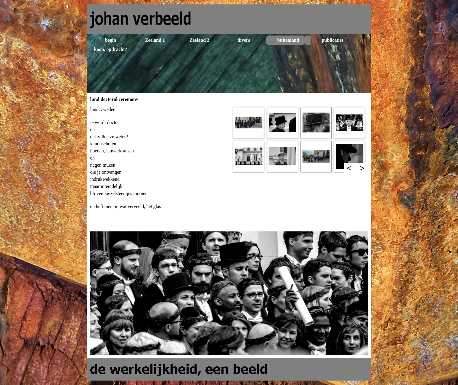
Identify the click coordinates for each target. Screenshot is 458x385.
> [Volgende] (362, 168)
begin (110, 40)
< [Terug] (349, 168)
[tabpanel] (158, 167)
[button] (249, 123)
